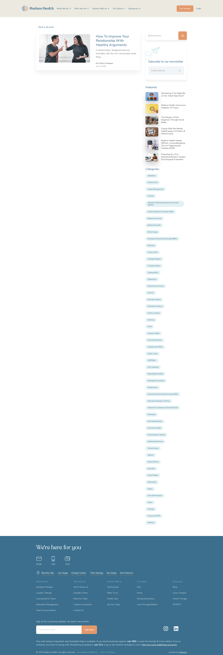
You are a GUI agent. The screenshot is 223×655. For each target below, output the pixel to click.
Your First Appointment (147, 604)
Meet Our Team (80, 598)
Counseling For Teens (46, 598)
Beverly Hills (48, 572)
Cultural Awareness (83, 604)
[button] (63, 8)
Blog (175, 587)
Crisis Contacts (179, 593)
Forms (139, 593)
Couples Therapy (44, 593)
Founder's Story (81, 593)
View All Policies (107, 652)
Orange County (78, 572)
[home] (38, 8)
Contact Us (78, 610)
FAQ (139, 587)
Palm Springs (96, 572)
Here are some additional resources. (159, 644)
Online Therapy (180, 598)
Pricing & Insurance (145, 598)
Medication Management (47, 604)
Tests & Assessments (45, 610)
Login (198, 8)
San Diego (111, 572)
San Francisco (126, 572)
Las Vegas (63, 572)
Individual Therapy (44, 587)
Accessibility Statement (87, 652)
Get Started (185, 8)
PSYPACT (177, 604)
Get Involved (112, 587)
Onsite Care (112, 598)
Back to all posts (45, 27)
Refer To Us (112, 593)
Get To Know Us (81, 587)
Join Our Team (113, 604)
